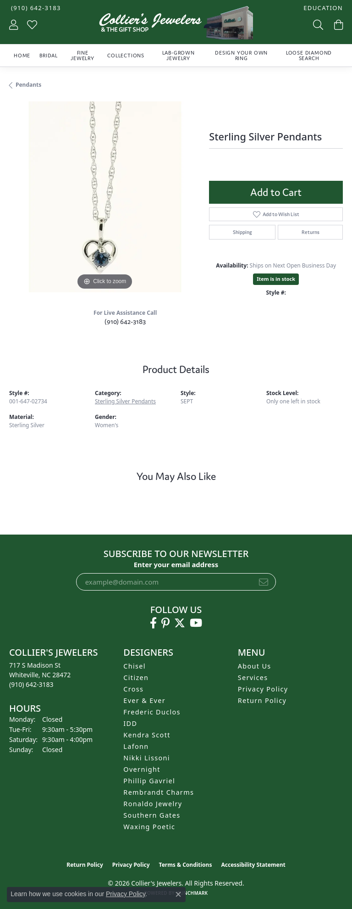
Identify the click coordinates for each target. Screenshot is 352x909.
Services (253, 677)
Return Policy (262, 700)
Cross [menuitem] (133, 689)
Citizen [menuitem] (135, 677)
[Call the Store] (31, 684)
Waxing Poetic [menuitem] (149, 826)
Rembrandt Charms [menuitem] (158, 792)
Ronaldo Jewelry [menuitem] (152, 803)
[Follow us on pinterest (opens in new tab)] (165, 623)
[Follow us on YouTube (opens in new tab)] (196, 623)
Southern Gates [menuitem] (151, 815)
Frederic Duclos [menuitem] (152, 712)
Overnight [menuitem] (141, 769)
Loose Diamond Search (309, 55)
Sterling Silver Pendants (125, 401)
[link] (35, 8)
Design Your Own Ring (241, 55)
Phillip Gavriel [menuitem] (149, 780)
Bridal (48, 55)
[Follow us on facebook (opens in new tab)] (153, 623)
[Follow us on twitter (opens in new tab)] (179, 623)
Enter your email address (176, 564)
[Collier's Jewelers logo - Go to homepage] (176, 25)
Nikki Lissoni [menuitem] (146, 757)
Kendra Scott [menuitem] (146, 735)
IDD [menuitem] (130, 723)
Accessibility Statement (253, 865)
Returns (310, 232)
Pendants (28, 85)
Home (22, 55)
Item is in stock (276, 278)
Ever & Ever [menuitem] (144, 700)
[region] (104, 196)
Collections (125, 55)
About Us (254, 666)
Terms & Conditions (185, 865)
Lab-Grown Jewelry (178, 55)
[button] (322, 8)
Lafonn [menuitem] (135, 746)
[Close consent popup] (178, 894)
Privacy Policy (263, 689)
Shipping (242, 232)
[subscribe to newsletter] (263, 582)
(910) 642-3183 (125, 321)
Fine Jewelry (82, 55)
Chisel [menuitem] (134, 666)
